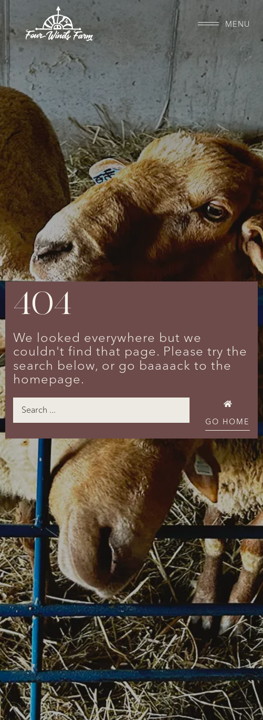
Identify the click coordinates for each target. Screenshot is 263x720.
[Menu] (208, 23)
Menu (237, 24)
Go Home (227, 422)
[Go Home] (227, 404)
